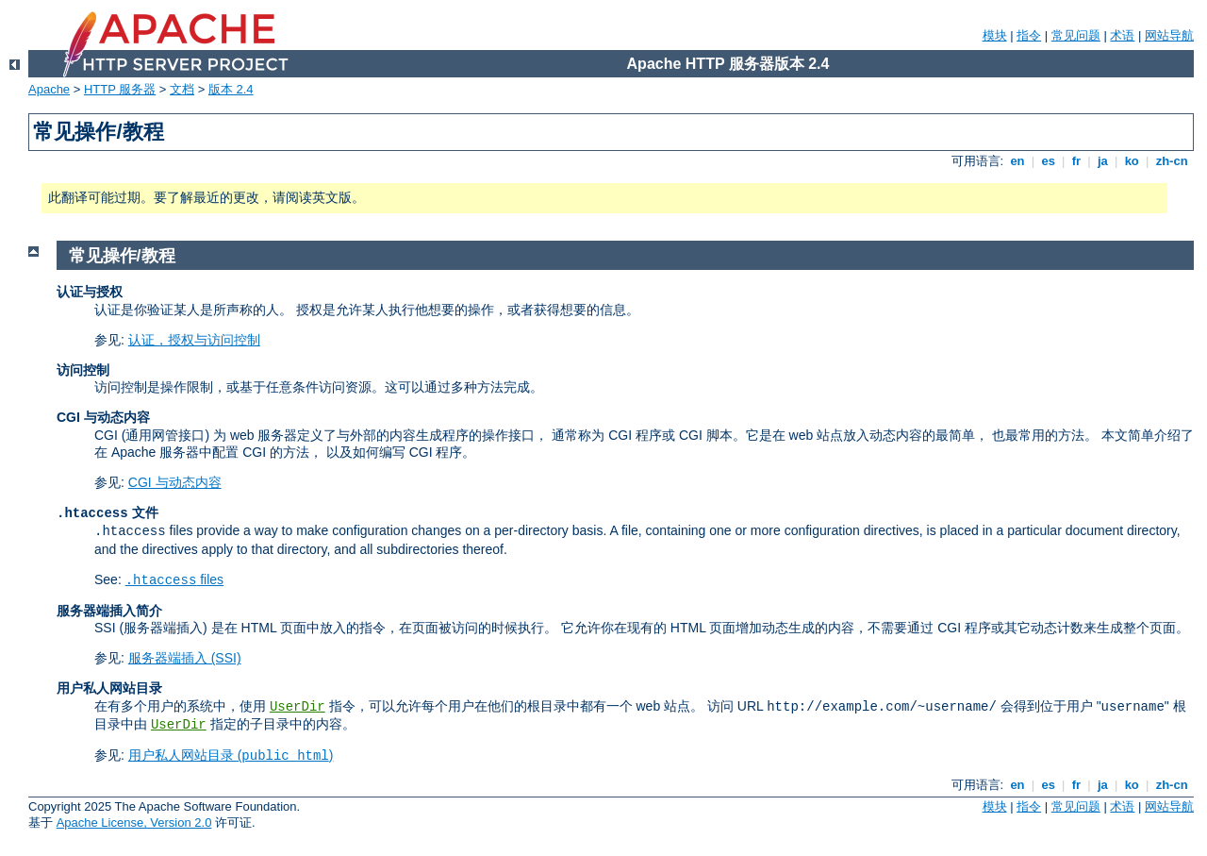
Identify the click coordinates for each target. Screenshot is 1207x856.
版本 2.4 (231, 89)
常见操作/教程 (122, 255)
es (1048, 161)
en (1017, 161)
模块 (995, 35)
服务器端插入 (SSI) (184, 657)
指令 (1029, 35)
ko (1131, 161)
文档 (182, 89)
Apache (49, 89)
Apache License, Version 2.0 (134, 822)
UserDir (297, 706)
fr (1076, 161)
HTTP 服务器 (120, 89)
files (174, 579)
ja (1102, 161)
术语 (1122, 35)
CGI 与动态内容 (175, 482)
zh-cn (1171, 161)
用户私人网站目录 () (231, 755)
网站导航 (1169, 35)
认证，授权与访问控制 (194, 339)
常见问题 (1075, 35)
